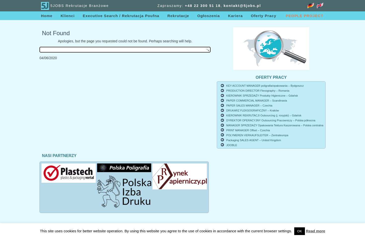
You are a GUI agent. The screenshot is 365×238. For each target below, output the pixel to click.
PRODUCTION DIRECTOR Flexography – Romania (257, 90)
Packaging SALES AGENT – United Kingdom (253, 140)
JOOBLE (231, 145)
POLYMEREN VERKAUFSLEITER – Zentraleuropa (257, 135)
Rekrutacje (178, 16)
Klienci (68, 16)
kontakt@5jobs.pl (242, 6)
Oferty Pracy (263, 16)
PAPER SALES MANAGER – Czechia (249, 105)
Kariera (235, 16)
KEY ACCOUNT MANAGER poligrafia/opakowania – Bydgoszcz (265, 85)
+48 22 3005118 (203, 6)
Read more (315, 231)
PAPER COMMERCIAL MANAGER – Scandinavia (256, 100)
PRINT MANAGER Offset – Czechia (248, 130)
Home (46, 16)
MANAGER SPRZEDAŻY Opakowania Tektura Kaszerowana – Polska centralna (274, 125)
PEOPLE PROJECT (304, 16)
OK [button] (299, 231)
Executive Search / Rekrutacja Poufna (121, 16)
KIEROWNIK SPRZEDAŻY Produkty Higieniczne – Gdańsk (262, 95)
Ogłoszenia (208, 16)
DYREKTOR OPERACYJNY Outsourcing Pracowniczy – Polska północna (270, 120)
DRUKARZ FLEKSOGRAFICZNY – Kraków (252, 110)
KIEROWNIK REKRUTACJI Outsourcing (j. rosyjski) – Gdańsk (263, 115)
